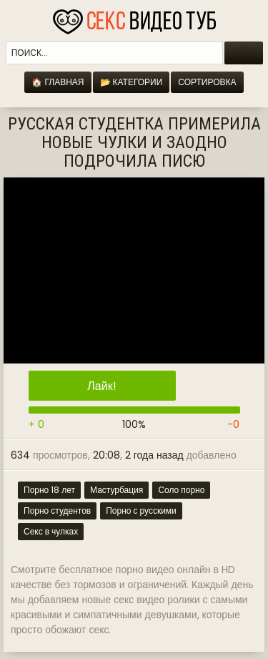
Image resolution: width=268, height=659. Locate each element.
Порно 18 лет (49, 490)
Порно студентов (57, 510)
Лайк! (101, 386)
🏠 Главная (57, 82)
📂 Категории (131, 82)
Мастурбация (116, 490)
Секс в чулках (51, 531)
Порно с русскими (141, 510)
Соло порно (181, 490)
